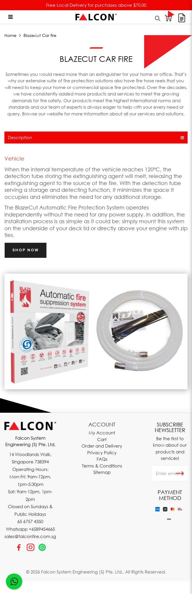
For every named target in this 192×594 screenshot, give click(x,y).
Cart (102, 439)
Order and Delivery (102, 445)
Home (10, 35)
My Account (102, 432)
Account (101, 424)
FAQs (102, 459)
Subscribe (179, 473)
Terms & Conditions (102, 465)
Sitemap (102, 472)
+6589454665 (42, 529)
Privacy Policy (102, 452)
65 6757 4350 (30, 521)
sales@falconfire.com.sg (30, 536)
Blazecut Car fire (39, 35)
